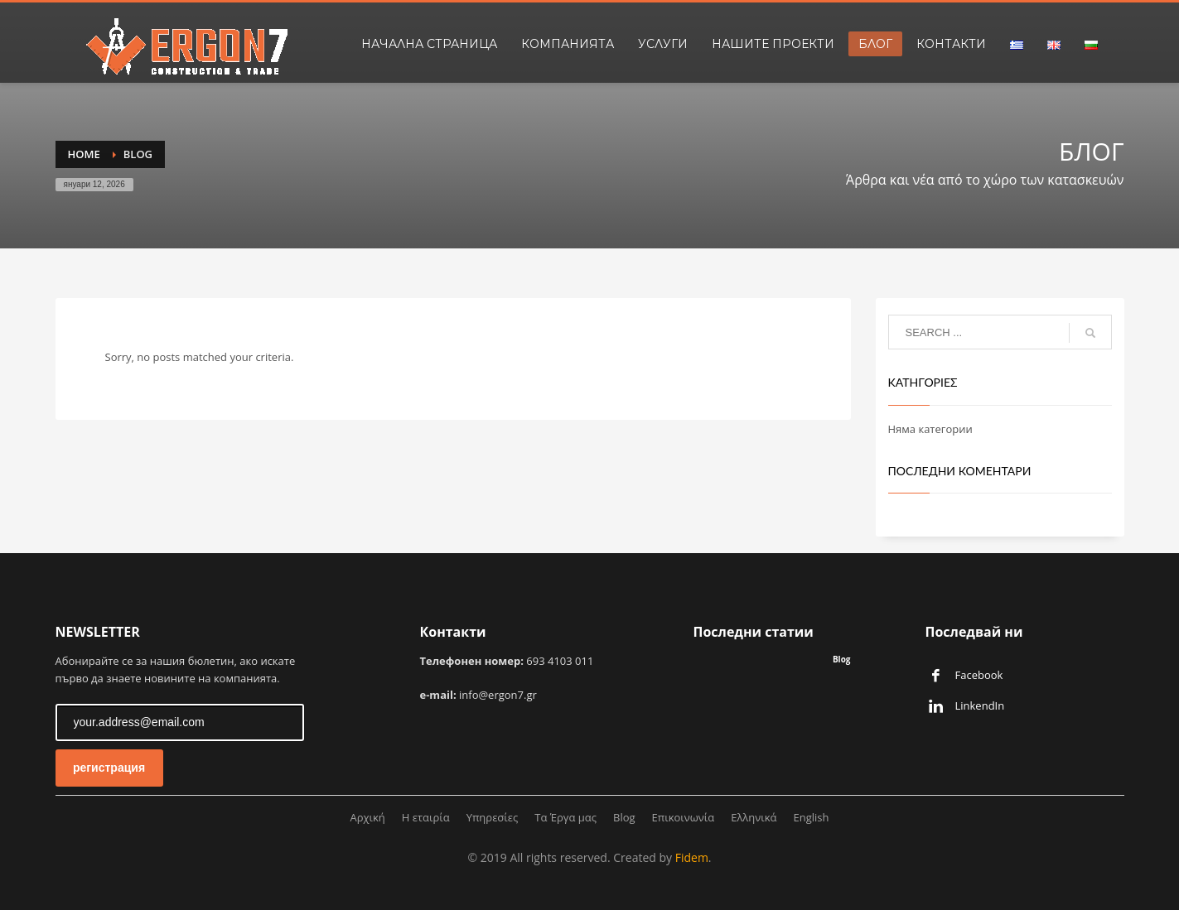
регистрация (109, 767)
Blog (842, 659)
